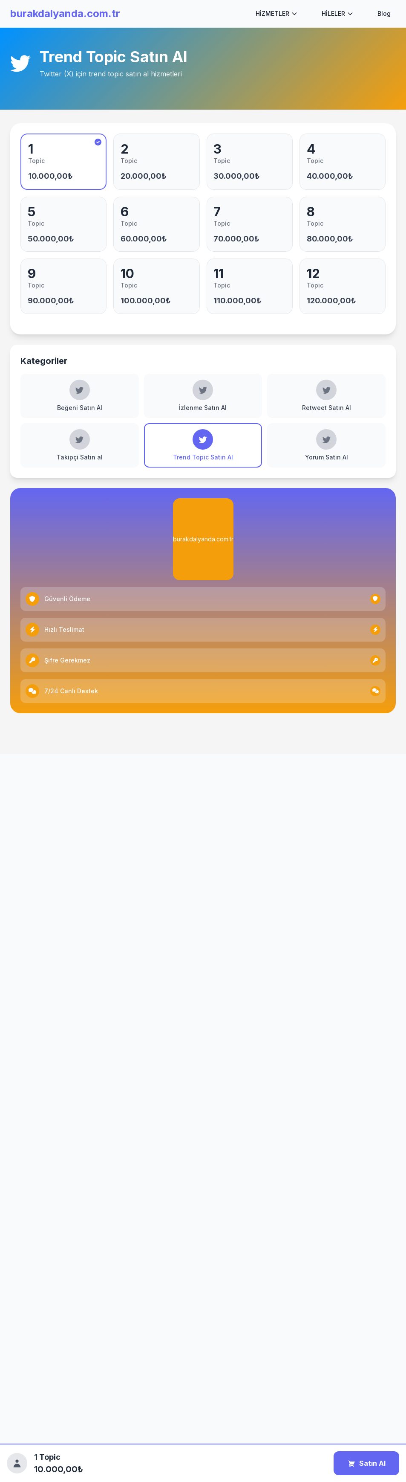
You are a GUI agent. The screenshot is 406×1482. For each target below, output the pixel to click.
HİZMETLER (277, 13)
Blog (384, 13)
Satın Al (366, 1463)
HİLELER (338, 13)
